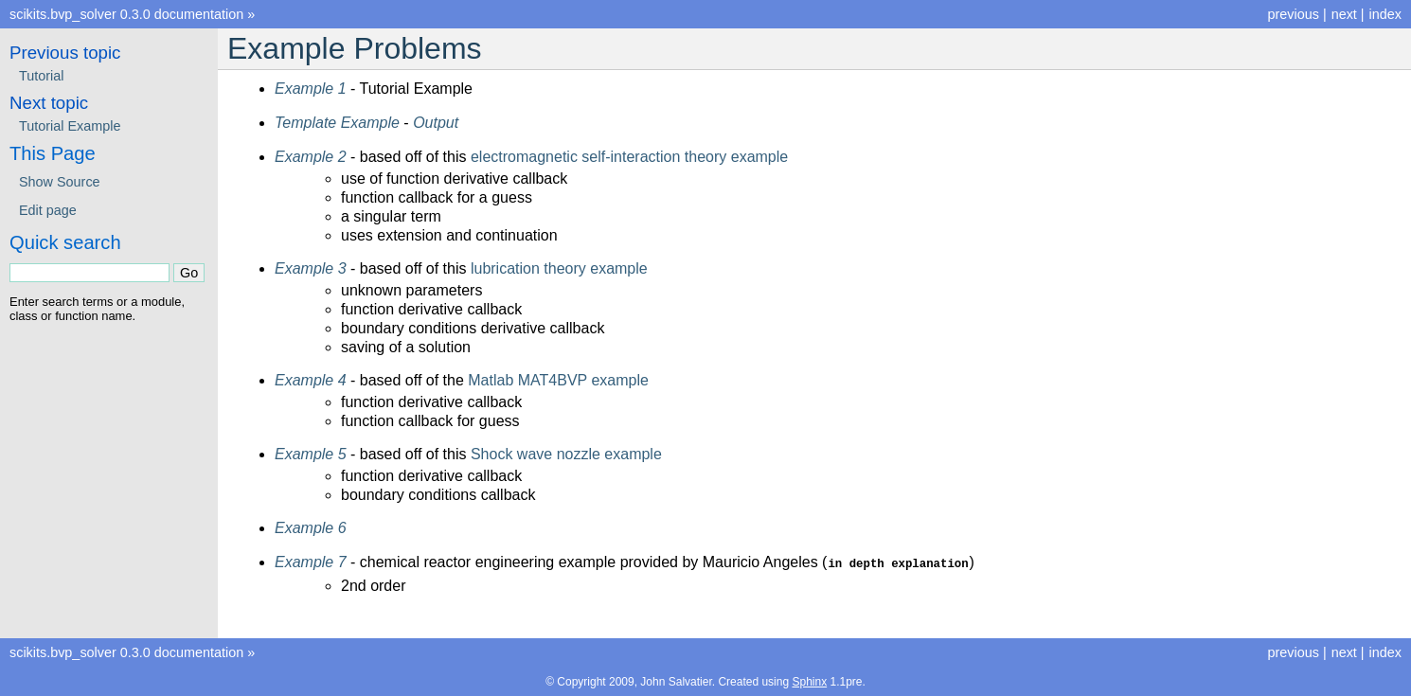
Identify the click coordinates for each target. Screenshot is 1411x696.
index (1385, 14)
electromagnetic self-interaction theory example (629, 157)
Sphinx (809, 680)
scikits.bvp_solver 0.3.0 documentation (126, 14)
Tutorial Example (69, 126)
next (1344, 14)
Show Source (59, 181)
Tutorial (41, 75)
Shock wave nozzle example (566, 454)
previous (1292, 14)
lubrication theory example (559, 268)
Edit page (48, 210)
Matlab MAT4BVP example (558, 380)
